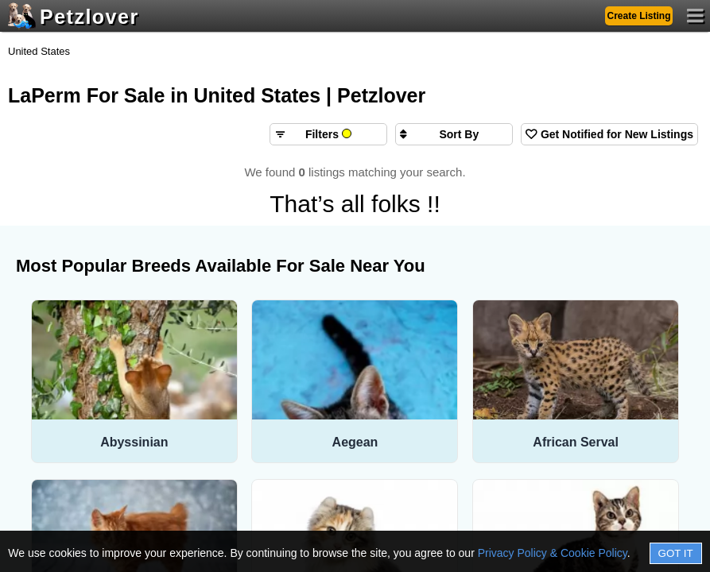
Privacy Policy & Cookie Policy (552, 553)
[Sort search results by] (454, 134)
